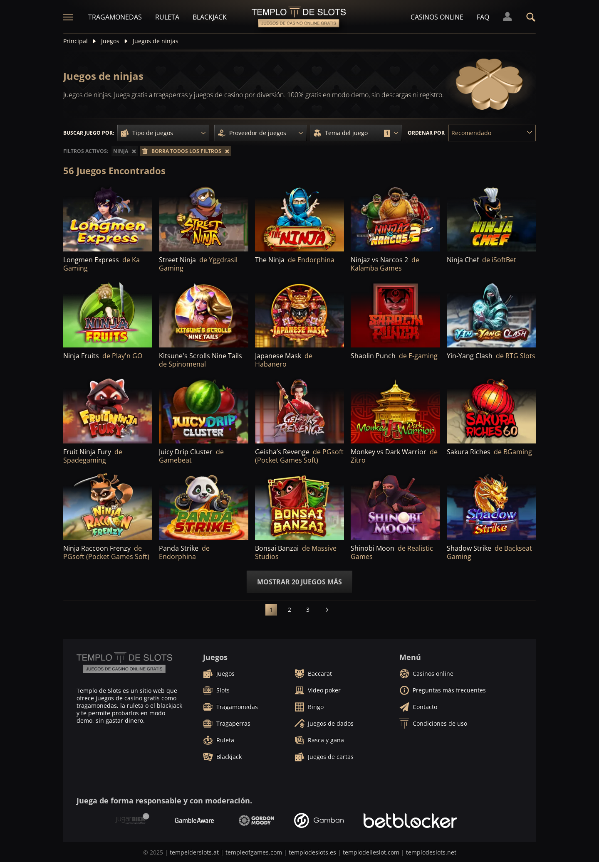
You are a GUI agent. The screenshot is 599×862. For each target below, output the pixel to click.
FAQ (483, 17)
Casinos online (437, 17)
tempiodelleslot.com (371, 852)
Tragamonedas (115, 17)
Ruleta (167, 17)
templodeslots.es (312, 852)
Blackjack (210, 17)
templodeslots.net (431, 852)
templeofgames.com (253, 852)
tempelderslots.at (194, 852)
